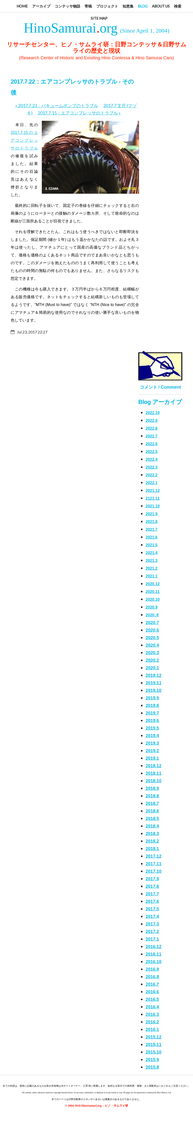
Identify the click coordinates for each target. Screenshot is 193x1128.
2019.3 (152, 743)
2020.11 (153, 592)
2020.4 (152, 645)
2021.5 (152, 545)
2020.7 (152, 622)
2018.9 (152, 788)
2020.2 (152, 660)
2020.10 (153, 599)
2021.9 (152, 514)
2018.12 (153, 765)
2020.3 (152, 652)
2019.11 (153, 683)
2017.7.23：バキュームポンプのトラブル (56, 105)
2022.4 (152, 459)
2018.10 (153, 780)
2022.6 (152, 444)
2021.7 (152, 529)
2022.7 (152, 436)
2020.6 (152, 630)
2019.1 (152, 758)
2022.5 (152, 452)
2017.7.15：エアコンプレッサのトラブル (79, 112)
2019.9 (152, 698)
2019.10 (153, 690)
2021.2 (152, 568)
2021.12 (153, 491)
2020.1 (152, 667)
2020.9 (152, 607)
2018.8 (152, 796)
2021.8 (152, 522)
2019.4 (152, 735)
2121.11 (153, 498)
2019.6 (152, 720)
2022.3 (152, 467)
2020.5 (152, 637)
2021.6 (152, 537)
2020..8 (152, 615)
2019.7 (152, 713)
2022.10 (153, 413)
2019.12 (153, 675)
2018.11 (153, 773)
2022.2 (152, 475)
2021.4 (152, 553)
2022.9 (152, 421)
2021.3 (152, 561)
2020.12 (153, 584)
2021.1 (152, 576)
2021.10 (153, 506)
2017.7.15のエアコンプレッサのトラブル (24, 140)
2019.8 (152, 705)
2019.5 (152, 728)
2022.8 (152, 428)
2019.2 (152, 750)
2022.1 (152, 483)
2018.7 (152, 803)
